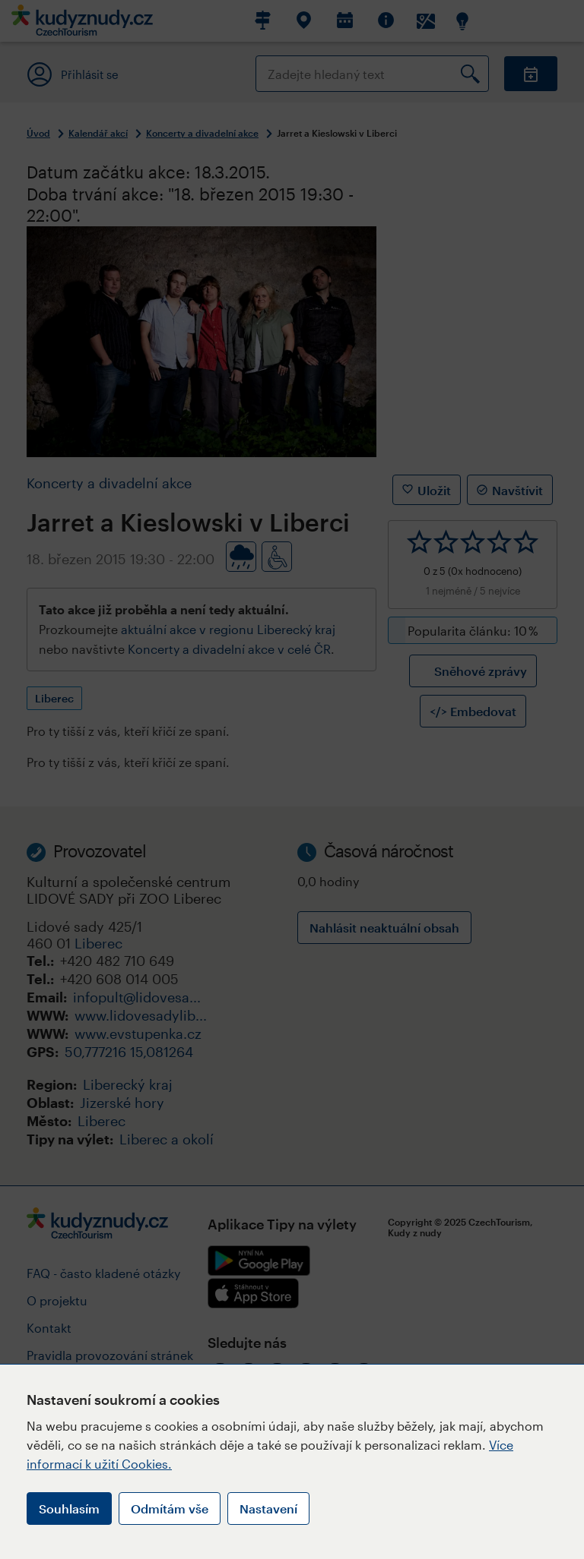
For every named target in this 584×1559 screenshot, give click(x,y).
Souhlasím (69, 1508)
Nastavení (268, 1508)
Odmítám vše (169, 1508)
